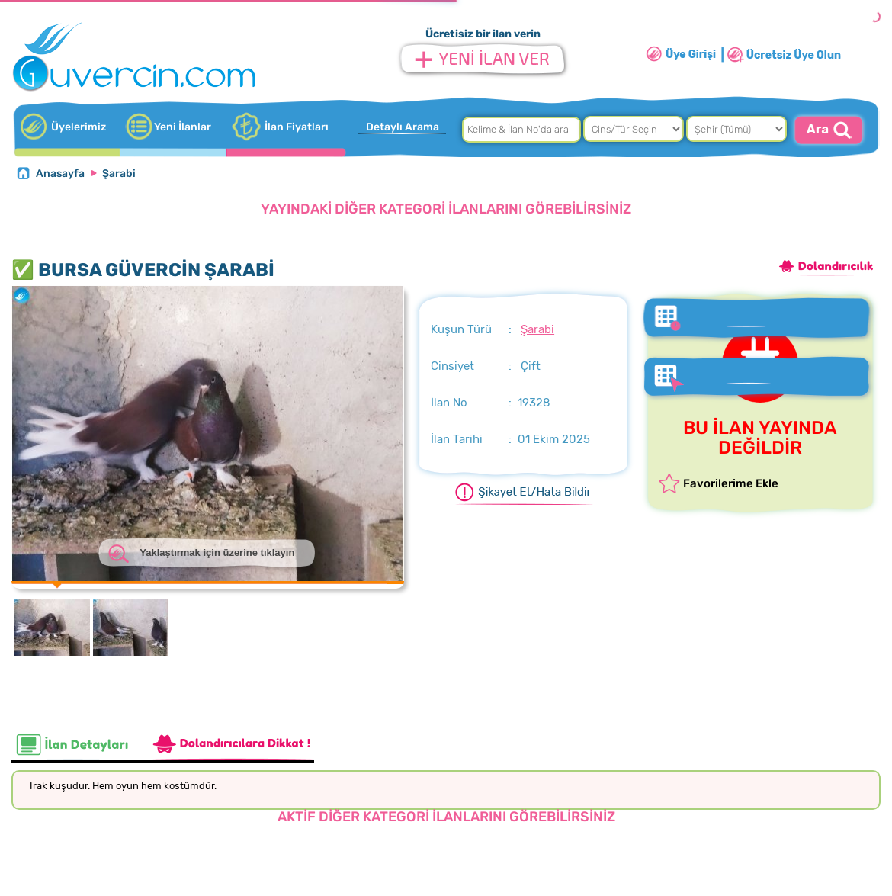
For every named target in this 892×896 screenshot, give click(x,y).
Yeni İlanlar (182, 126)
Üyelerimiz (78, 126)
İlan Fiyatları (297, 126)
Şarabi (119, 173)
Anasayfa (60, 173)
